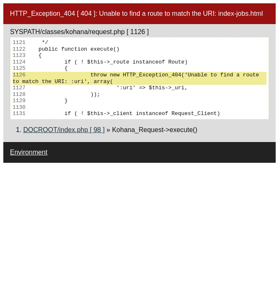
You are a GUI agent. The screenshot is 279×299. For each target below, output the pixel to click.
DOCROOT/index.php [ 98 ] (64, 129)
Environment (28, 152)
